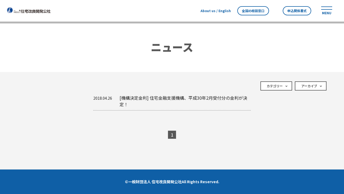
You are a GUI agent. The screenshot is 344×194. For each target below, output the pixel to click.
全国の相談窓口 (253, 10)
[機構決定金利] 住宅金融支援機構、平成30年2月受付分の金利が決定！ (170, 101)
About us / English (215, 10)
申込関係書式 (297, 10)
